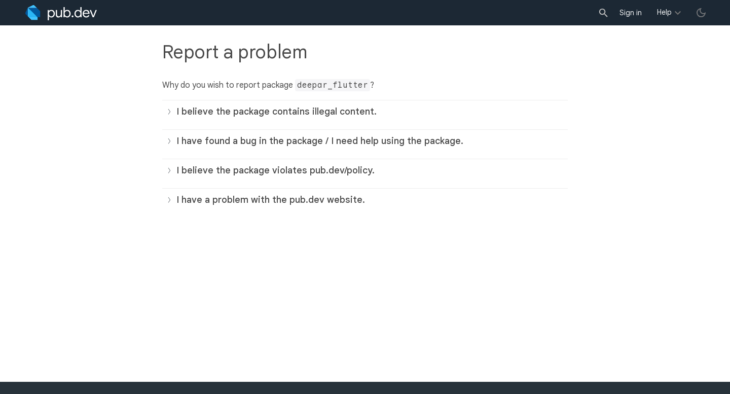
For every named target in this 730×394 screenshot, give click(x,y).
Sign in (630, 12)
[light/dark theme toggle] (701, 13)
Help (664, 12)
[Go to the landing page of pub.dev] (61, 12)
